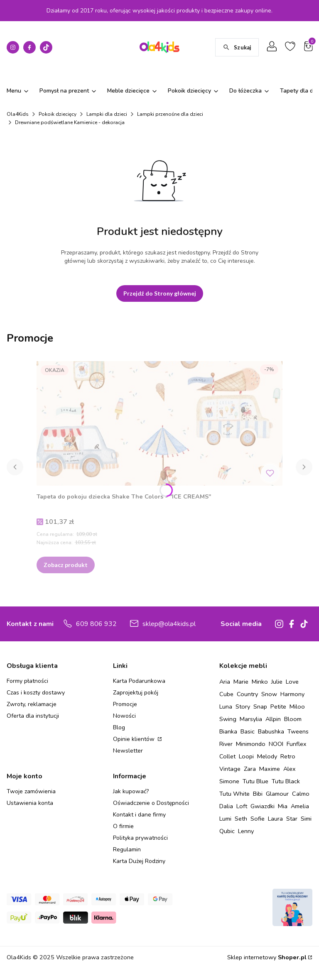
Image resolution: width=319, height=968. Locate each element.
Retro (287, 756)
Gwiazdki (262, 806)
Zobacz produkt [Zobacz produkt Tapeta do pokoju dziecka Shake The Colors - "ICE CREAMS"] (66, 564)
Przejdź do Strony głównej (159, 293)
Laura (275, 818)
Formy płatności (27, 681)
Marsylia (251, 719)
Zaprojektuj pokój (135, 693)
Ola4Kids (18, 114)
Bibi (258, 794)
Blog (119, 727)
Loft (241, 806)
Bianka (228, 731)
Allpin (273, 719)
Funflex (297, 744)
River (226, 744)
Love (292, 681)
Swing (227, 719)
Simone (229, 781)
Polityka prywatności (140, 838)
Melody (267, 756)
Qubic (227, 831)
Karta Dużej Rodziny (139, 861)
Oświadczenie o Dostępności (151, 803)
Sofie (257, 818)
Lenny (246, 831)
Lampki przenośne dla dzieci (170, 114)
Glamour (277, 794)
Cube (226, 694)
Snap (260, 706)
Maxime (269, 769)
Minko (260, 681)
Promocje (125, 704)
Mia (282, 806)
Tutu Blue (255, 781)
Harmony (292, 694)
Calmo (300, 794)
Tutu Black (286, 781)
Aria (224, 681)
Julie (276, 681)
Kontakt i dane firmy (139, 815)
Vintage (229, 769)
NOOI (276, 744)
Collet (227, 756)
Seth (241, 818)
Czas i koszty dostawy (36, 693)
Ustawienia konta (30, 803)
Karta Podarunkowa (139, 681)
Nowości (124, 716)
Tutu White (234, 794)
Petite (278, 706)
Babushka (271, 731)
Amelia (300, 806)
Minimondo (250, 744)
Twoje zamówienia (31, 791)
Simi (306, 818)
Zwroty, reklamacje (31, 704)
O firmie (123, 826)
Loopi (246, 756)
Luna (225, 706)
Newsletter (128, 751)
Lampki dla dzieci (106, 114)
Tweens (298, 731)
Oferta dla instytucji (33, 716)
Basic (247, 731)
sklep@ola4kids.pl (169, 623)
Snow (269, 694)
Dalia (226, 806)
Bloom (293, 719)
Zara (250, 769)
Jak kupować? (131, 791)
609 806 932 (96, 623)
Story (243, 706)
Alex (289, 769)
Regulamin (127, 849)
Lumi (225, 818)
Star (291, 818)
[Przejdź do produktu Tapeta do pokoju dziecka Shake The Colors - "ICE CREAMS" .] (159, 423)
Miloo (297, 706)
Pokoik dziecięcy (57, 114)
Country (247, 694)
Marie (240, 681)
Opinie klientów (134, 739)
